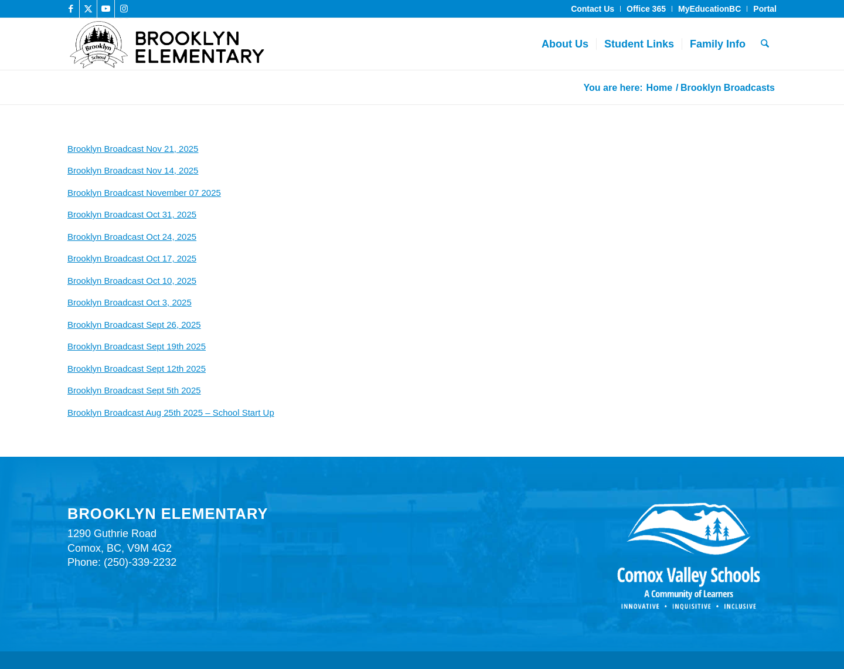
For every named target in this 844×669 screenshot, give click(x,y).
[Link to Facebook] (70, 9)
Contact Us (592, 8)
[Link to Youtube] (105, 9)
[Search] (765, 44)
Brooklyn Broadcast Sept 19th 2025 (136, 346)
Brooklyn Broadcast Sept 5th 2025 (134, 390)
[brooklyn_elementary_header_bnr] (262, 44)
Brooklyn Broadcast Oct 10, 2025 (131, 281)
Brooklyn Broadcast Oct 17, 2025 (131, 258)
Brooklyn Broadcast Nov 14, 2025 (132, 170)
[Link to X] (88, 9)
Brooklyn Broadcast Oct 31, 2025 (131, 214)
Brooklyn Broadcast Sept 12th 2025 (136, 368)
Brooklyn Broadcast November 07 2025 (144, 193)
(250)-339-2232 (140, 562)
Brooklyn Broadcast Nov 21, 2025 (132, 149)
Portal (765, 8)
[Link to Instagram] (123, 9)
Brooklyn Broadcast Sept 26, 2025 (134, 325)
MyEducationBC (709, 8)
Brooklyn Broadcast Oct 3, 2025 (129, 302)
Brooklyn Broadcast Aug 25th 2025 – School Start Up (170, 412)
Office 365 (646, 8)
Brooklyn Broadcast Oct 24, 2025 (131, 237)
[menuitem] (593, 9)
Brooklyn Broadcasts (119, 86)
